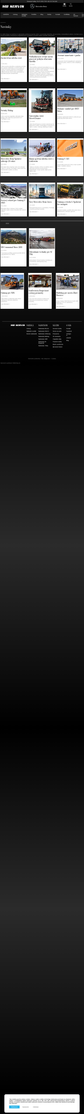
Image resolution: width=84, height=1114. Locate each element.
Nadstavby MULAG (43, 328)
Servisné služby (57, 328)
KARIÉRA (6, 14)
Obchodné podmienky (34, 358)
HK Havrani (75, 15)
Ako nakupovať (45, 358)
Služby (49, 14)
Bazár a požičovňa (58, 344)
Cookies (53, 358)
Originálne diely (57, 339)
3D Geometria (56, 336)
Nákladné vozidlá (24, 15)
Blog (42, 14)
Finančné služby (57, 341)
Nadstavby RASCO (43, 331)
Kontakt (57, 14)
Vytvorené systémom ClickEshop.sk (10, 363)
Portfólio (33, 14)
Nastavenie (25, 1107)
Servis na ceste (57, 331)
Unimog (15, 14)
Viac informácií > (5, 78)
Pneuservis (56, 334)
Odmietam (35, 1107)
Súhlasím (14, 1107)
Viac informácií (13, 1103)
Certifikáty (67, 14)
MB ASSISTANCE (57, 347)
